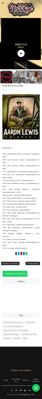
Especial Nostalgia (11, 334)
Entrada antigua (33, 263)
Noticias (17, 338)
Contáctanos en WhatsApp (15, 274)
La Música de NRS (28, 334)
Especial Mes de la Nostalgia (15, 330)
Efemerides (30, 322)
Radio (25, 338)
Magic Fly (7, 338)
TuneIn (6, 380)
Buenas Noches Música (13, 322)
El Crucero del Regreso (13, 326)
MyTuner (26, 380)
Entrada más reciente (10, 263)
